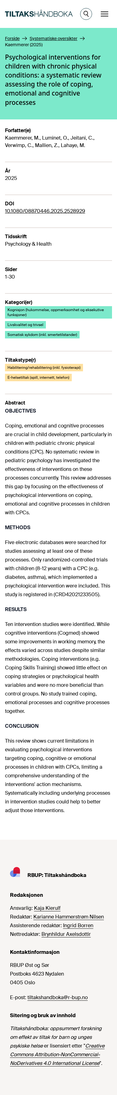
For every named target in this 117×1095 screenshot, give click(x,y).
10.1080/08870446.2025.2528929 (45, 211)
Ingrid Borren (78, 925)
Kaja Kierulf (47, 908)
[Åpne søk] (86, 14)
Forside (12, 38)
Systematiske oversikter (53, 38)
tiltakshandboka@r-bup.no (57, 997)
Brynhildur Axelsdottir (66, 934)
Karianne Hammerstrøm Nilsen (68, 917)
